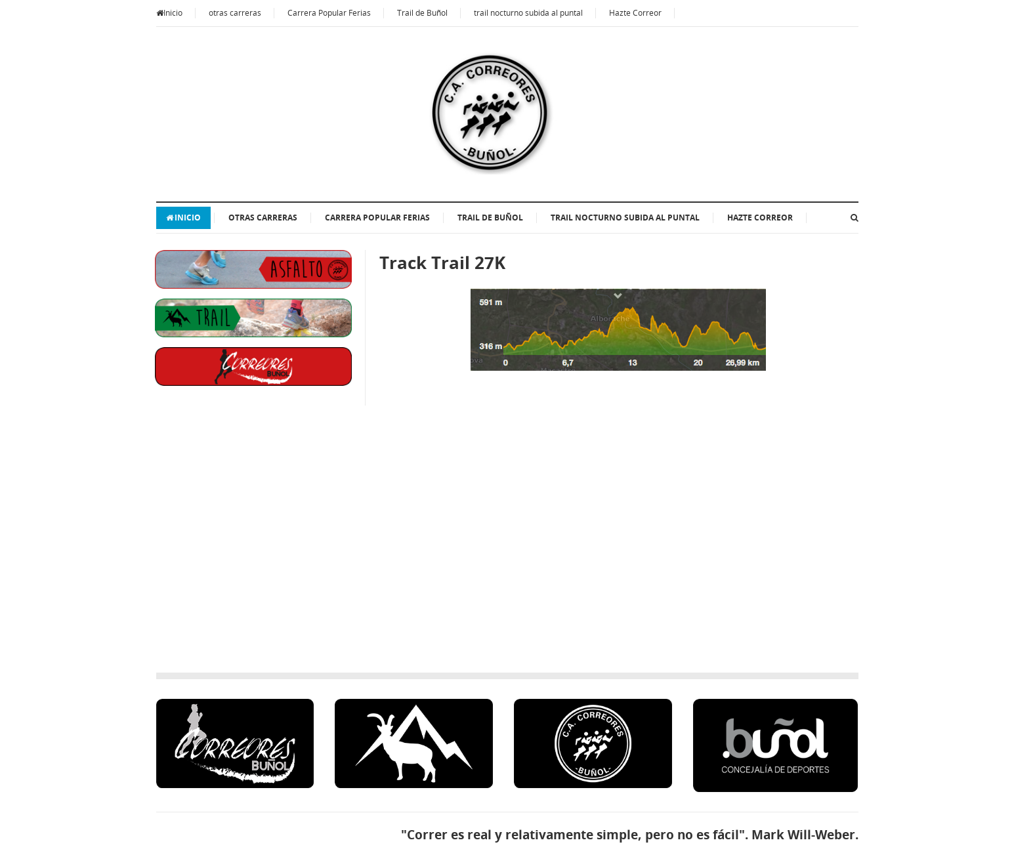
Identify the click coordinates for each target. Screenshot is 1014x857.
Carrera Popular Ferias (329, 12)
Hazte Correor (635, 12)
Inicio (169, 12)
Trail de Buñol (422, 12)
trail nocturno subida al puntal (528, 12)
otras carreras (235, 12)
